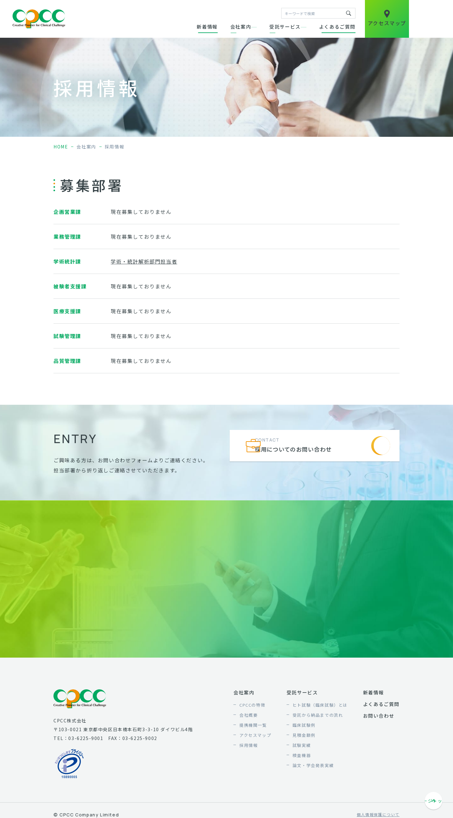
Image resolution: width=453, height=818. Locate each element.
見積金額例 (304, 735)
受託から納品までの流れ (318, 715)
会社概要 (248, 715)
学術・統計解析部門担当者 (144, 261)
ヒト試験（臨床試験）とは (320, 705)
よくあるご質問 (337, 26)
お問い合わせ (378, 715)
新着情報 (207, 26)
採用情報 (248, 745)
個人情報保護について (378, 814)
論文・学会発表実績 (313, 765)
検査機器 (302, 755)
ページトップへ (434, 801)
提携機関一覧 (253, 725)
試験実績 (302, 745)
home (60, 146)
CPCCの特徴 (252, 705)
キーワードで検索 (348, 13)
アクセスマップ (255, 735)
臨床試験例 (304, 725)
